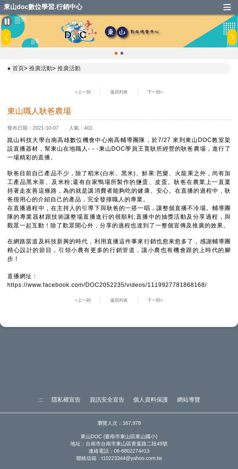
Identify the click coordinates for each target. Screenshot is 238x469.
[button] (116, 53)
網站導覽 (188, 400)
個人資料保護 (150, 400)
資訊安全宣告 (107, 400)
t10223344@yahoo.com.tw (132, 458)
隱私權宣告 (66, 400)
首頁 (18, 68)
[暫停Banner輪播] (7, 21)
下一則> (155, 92)
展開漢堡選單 (227, 7)
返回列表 (119, 92)
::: (2, 3)
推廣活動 (40, 68)
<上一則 (83, 92)
